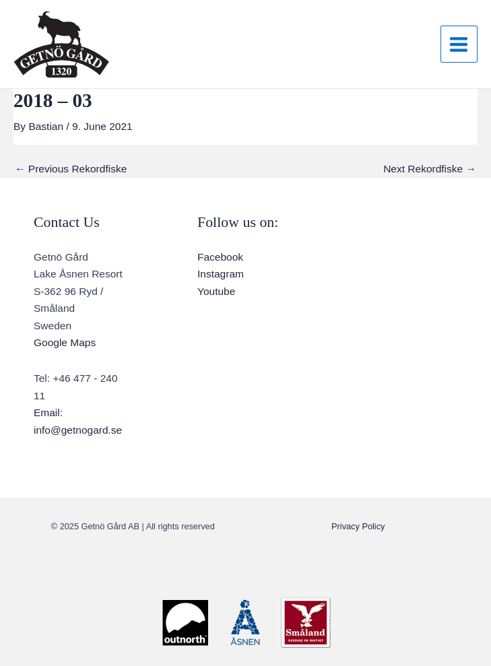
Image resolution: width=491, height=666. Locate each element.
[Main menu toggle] (459, 44)
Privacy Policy (358, 526)
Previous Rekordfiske (71, 169)
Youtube (216, 291)
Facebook (220, 257)
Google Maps (65, 342)
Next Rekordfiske (429, 169)
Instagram (220, 273)
